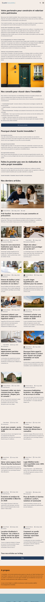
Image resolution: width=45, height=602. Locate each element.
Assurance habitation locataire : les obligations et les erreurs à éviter (33, 392)
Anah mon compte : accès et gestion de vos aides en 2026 (11, 429)
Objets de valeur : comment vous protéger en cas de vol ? (33, 247)
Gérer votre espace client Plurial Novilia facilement (11, 463)
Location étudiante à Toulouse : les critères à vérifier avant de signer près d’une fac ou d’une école (10, 535)
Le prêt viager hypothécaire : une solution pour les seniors (33, 282)
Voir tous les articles (22, 125)
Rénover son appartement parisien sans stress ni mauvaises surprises (10, 352)
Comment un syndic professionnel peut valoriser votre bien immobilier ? (31, 534)
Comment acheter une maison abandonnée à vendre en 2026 (32, 317)
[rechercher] (40, 3)
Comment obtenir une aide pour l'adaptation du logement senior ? (11, 317)
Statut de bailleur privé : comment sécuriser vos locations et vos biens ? (10, 282)
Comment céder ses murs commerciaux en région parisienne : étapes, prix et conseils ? (11, 393)
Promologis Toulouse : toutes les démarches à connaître (33, 429)
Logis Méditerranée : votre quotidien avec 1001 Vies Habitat (34, 464)
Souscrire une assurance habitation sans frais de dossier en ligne (10, 247)
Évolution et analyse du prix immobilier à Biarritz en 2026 (11, 499)
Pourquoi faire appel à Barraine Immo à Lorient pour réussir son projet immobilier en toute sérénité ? (33, 355)
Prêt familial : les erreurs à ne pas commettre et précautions (19, 215)
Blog (22, 558)
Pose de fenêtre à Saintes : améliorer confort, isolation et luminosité (33, 499)
